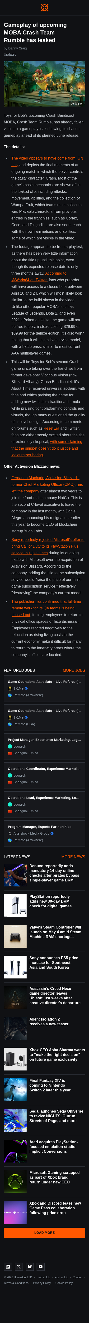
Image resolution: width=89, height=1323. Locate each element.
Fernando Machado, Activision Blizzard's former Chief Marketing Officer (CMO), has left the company (47, 484)
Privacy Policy (42, 1283)
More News (73, 857)
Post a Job (61, 1277)
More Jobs (74, 670)
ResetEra (51, 428)
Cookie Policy (64, 1283)
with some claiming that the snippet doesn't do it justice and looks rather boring (46, 448)
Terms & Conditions (16, 1283)
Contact (77, 1277)
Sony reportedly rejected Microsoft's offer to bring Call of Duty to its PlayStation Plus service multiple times (47, 546)
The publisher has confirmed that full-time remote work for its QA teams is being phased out (46, 608)
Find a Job (43, 1277)
